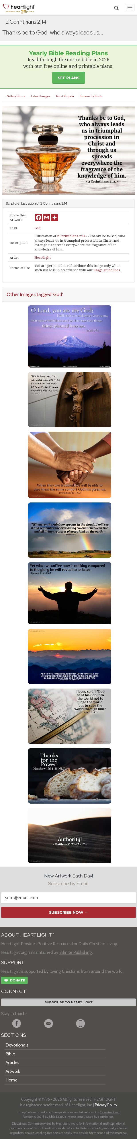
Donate (14, 981)
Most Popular (65, 96)
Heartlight (43, 257)
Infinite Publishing (75, 952)
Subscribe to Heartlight (69, 1002)
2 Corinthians (50, 203)
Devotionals (17, 1045)
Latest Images (40, 96)
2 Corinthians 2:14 (71, 236)
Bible (10, 1053)
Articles (12, 1062)
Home (11, 1080)
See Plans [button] (68, 78)
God (38, 228)
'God (57, 294)
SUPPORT (12, 962)
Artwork (13, 1071)
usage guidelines (107, 270)
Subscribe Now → (68, 912)
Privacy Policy (106, 1104)
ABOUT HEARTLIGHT (27, 935)
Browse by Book (91, 96)
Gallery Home (16, 96)
